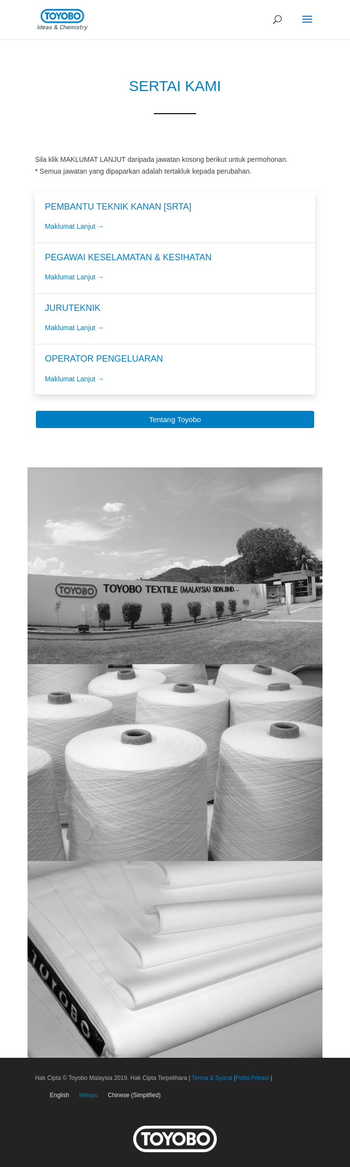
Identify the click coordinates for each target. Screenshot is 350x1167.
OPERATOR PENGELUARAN (104, 359)
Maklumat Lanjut (74, 226)
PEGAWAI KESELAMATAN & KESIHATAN (128, 257)
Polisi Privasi (252, 1078)
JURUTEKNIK (72, 308)
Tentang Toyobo (175, 419)
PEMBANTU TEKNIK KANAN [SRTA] (118, 207)
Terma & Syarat (212, 1078)
